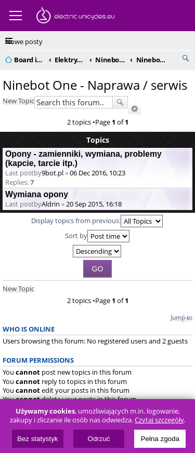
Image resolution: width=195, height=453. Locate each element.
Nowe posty (24, 41)
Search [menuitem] (185, 58)
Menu (15, 15)
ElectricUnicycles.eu (75, 16)
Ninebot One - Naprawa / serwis (95, 84)
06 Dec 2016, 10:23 (97, 172)
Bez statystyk (37, 439)
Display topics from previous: (97, 221)
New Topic (18, 100)
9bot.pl (52, 172)
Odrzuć (99, 439)
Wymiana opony (36, 194)
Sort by (97, 236)
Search (120, 102)
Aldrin (51, 204)
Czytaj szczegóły (159, 420)
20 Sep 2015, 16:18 (94, 204)
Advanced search (134, 109)
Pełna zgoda (160, 439)
